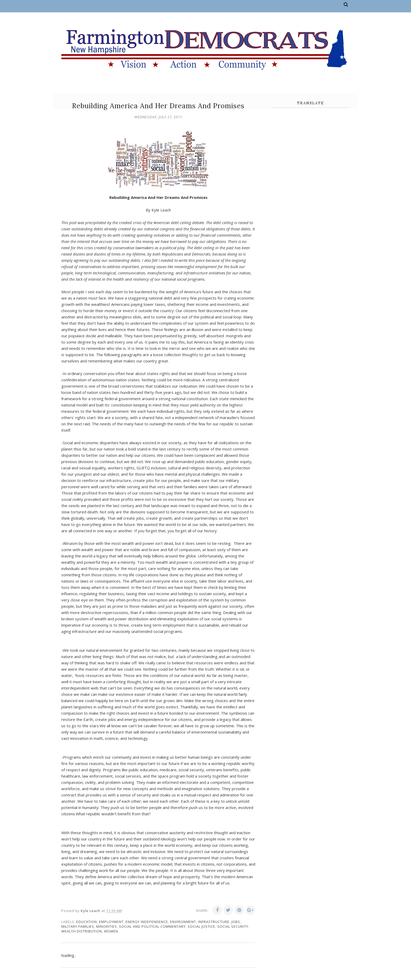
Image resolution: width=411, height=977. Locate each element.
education (86, 921)
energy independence (147, 921)
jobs (235, 921)
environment (183, 921)
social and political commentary (152, 926)
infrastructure (213, 921)
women (111, 931)
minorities (106, 926)
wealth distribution (81, 931)
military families (77, 926)
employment (111, 921)
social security (232, 926)
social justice (201, 926)
